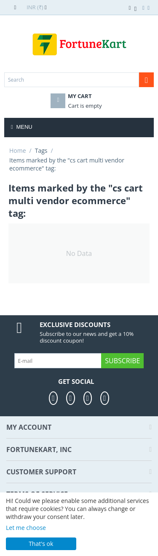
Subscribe (122, 360)
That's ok (41, 544)
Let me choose (26, 528)
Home (17, 150)
